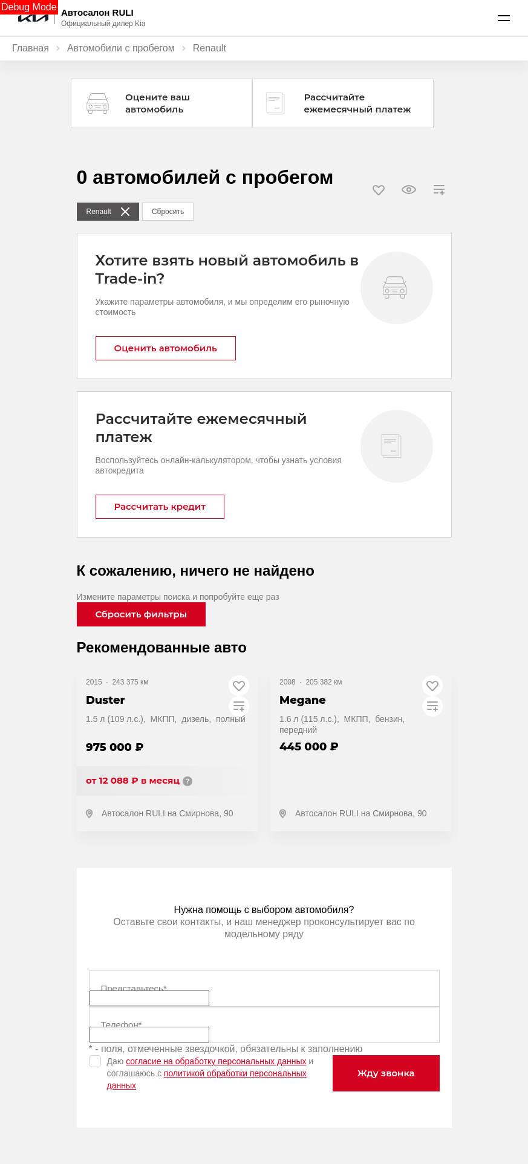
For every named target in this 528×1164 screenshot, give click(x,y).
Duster (105, 700)
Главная (30, 48)
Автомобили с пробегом (121, 48)
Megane (302, 700)
